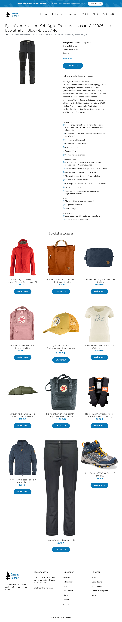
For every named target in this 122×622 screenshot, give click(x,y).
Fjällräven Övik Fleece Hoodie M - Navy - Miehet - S (22, 481)
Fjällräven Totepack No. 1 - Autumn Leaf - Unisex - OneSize (61, 281)
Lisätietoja (73, 66)
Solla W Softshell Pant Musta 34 (61, 540)
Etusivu (8, 35)
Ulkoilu (65, 596)
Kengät (43, 14)
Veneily (66, 604)
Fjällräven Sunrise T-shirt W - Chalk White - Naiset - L (99, 347)
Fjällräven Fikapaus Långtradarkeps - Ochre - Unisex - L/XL (61, 348)
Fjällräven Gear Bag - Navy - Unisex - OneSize (99, 281)
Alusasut (73, 14)
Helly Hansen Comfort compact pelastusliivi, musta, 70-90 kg (99, 415)
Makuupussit (58, 14)
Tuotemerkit (108, 14)
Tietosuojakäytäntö (100, 591)
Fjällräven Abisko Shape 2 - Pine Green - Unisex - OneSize (23, 415)
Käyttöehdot (97, 587)
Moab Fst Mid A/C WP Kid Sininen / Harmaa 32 (99, 474)
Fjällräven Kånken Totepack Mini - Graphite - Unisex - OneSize (61, 415)
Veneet (66, 600)
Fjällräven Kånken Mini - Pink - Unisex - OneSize (22, 347)
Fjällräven (88, 43)
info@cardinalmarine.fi (43, 588)
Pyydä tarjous (95, 4)
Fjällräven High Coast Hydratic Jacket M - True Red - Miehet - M (22, 281)
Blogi (95, 14)
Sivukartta (96, 596)
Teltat (85, 14)
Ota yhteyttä (97, 582)
